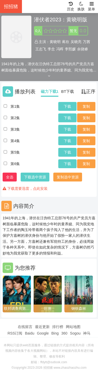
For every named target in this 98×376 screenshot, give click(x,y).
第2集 (15, 118)
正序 (88, 91)
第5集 (15, 152)
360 (64, 333)
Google (43, 333)
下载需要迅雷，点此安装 (25, 188)
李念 (51, 49)
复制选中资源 (68, 177)
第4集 (15, 141)
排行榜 (57, 327)
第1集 (15, 106)
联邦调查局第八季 (17, 308)
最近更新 (42, 327)
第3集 (15, 129)
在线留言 (25, 327)
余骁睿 (82, 49)
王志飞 (40, 49)
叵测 (47, 308)
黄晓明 (55, 42)
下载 (67, 106)
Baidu (29, 333)
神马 (86, 333)
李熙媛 (70, 49)
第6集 (15, 164)
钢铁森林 (78, 308)
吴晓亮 (76, 42)
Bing (55, 333)
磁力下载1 (50, 91)
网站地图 (73, 327)
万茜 (86, 42)
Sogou (75, 333)
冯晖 (60, 49)
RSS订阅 (15, 333)
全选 (9, 177)
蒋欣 (65, 42)
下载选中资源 (35, 177)
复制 (86, 106)
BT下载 (67, 91)
